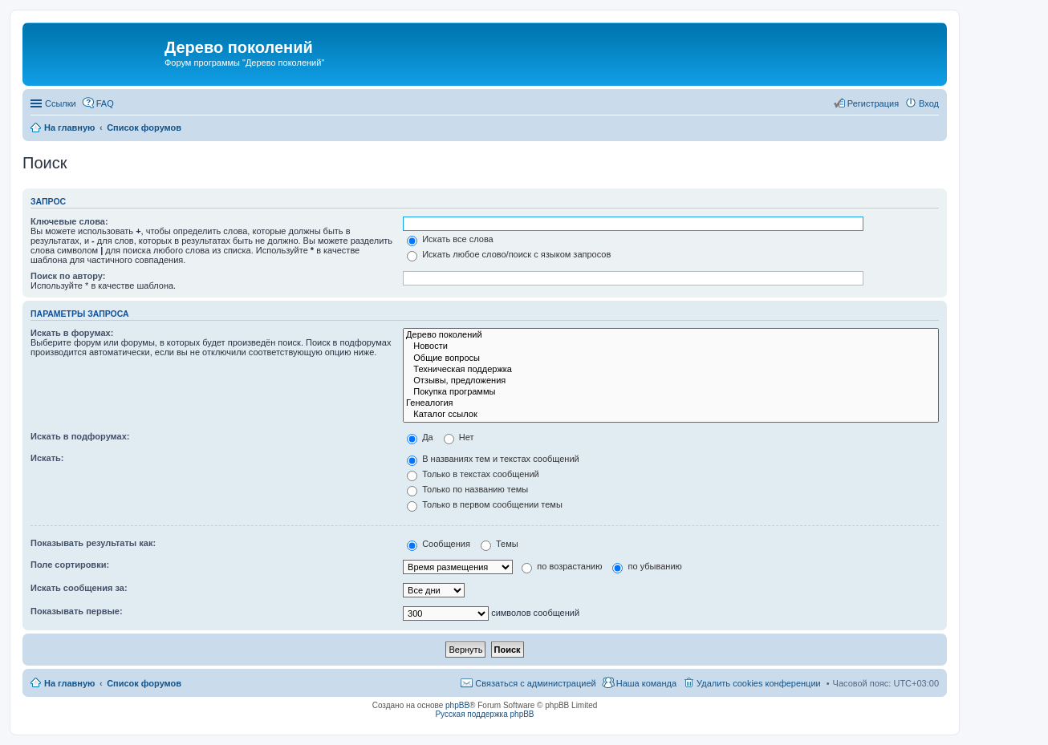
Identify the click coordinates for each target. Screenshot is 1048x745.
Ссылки (60, 103)
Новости (670, 346)
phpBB (457, 705)
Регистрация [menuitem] (873, 103)
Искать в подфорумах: (80, 436)
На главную (69, 683)
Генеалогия (670, 403)
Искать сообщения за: (79, 588)
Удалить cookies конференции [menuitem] (759, 683)
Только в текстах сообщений (473, 474)
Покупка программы (670, 392)
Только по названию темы (467, 489)
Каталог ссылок (670, 414)
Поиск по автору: (67, 276)
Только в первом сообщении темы (485, 504)
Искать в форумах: (71, 333)
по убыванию (646, 566)
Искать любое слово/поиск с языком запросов (509, 254)
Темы (499, 544)
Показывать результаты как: (93, 543)
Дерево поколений (670, 335)
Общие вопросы (670, 358)
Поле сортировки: (69, 564)
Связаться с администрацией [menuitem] (535, 683)
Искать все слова (450, 239)
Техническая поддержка (670, 369)
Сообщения (438, 544)
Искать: (46, 458)
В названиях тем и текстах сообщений (493, 459)
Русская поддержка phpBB (484, 714)
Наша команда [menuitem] (646, 683)
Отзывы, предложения (670, 381)
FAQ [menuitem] (105, 103)
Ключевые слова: (69, 221)
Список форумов (144, 683)
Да (420, 437)
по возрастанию (562, 566)
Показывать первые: (76, 611)
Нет (459, 437)
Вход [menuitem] (929, 103)
